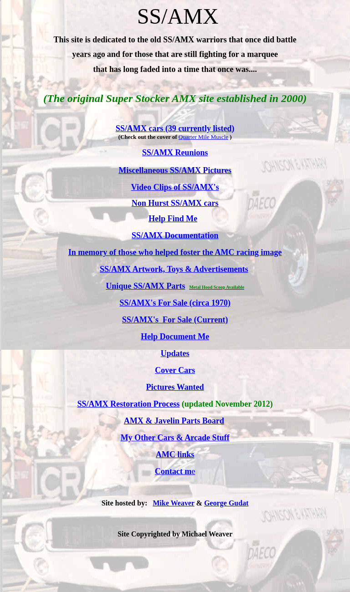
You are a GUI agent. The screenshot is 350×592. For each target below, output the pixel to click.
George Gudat (226, 503)
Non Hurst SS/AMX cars (175, 203)
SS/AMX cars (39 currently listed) (175, 128)
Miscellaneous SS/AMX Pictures (175, 170)
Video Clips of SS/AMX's (175, 187)
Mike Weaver (173, 503)
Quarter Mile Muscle (203, 136)
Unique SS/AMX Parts (145, 286)
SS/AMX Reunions (175, 152)
